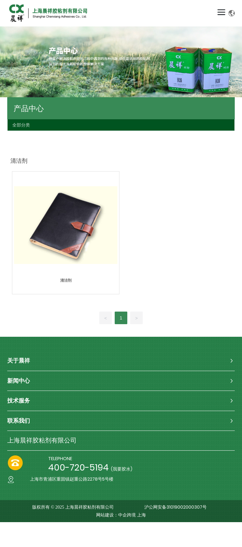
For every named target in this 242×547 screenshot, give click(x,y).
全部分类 (21, 124)
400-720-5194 (78, 467)
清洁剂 (66, 280)
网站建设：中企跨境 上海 (121, 515)
